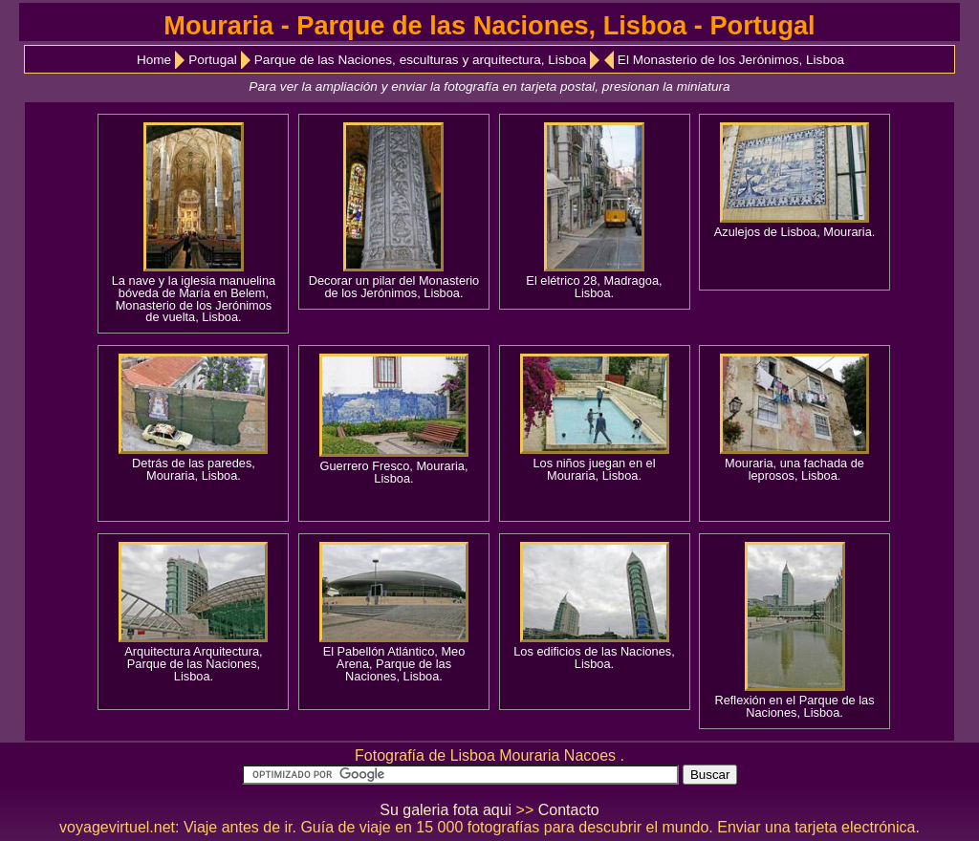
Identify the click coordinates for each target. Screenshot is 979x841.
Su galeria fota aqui (445, 810)
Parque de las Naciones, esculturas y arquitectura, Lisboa (420, 60)
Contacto (568, 810)
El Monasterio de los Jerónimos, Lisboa (731, 60)
